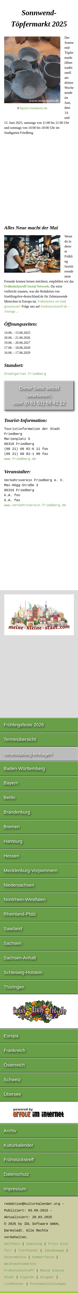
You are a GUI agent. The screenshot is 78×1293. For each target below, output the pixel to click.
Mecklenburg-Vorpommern (31, 870)
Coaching (34, 1244)
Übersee (12, 1094)
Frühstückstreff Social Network (26, 286)
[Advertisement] (39, 178)
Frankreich (14, 1050)
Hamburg (13, 841)
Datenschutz (16, 1174)
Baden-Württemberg (24, 768)
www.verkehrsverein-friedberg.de (35, 505)
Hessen (11, 856)
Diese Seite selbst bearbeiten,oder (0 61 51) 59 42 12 (39, 395)
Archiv (10, 1130)
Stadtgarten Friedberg (25, 374)
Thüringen (14, 987)
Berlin (9, 797)
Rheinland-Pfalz (20, 914)
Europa (11, 1035)
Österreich (14, 1065)
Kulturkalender (18, 1145)
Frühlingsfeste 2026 (24, 724)
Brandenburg (17, 812)
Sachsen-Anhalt (20, 957)
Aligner (47, 1277)
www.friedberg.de (20, 459)
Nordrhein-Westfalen (25, 899)
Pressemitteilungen (48, 1284)
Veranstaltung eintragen (28, 754)
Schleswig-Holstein (23, 972)
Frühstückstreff (19, 1159)
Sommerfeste (43, 1257)
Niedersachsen (19, 885)
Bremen (12, 826)
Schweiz (12, 1079)
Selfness (12, 1244)
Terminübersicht (20, 739)
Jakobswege (54, 1251)
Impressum (15, 1188)
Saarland (13, 928)
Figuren (27, 1277)
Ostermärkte (15, 1257)
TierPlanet (28, 1251)
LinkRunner (14, 1284)
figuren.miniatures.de (33, 108)
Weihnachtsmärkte (20, 1264)
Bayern (11, 783)
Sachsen (13, 943)
